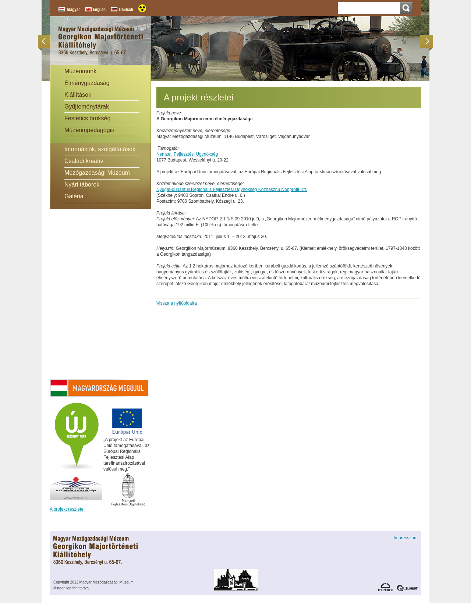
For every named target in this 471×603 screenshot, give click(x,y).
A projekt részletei (67, 509)
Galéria (74, 196)
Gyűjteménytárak (86, 106)
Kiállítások (77, 95)
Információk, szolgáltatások (99, 149)
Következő (424, 41)
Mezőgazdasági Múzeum (97, 173)
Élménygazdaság (87, 83)
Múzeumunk (80, 71)
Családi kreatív (83, 161)
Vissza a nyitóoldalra (176, 303)
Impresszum (406, 537)
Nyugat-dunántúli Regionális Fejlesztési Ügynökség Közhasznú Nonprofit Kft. (231, 189)
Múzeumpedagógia (89, 130)
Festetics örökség (87, 118)
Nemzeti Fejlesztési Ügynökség (187, 154)
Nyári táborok (81, 184)
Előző (46, 41)
